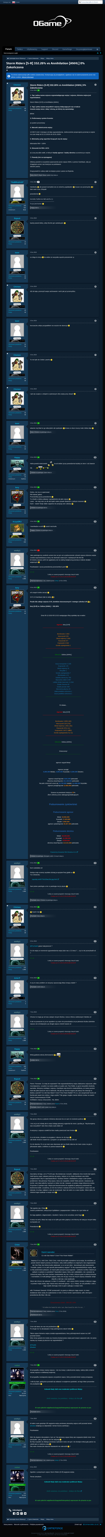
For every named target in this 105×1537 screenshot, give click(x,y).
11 (95, 487)
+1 (38, 457)
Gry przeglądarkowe (84, 49)
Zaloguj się (7, 2)
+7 (38, 587)
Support (44, 49)
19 (95, 1012)
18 (95, 978)
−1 (38, 550)
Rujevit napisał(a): (48, 1252)
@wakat (33, 1347)
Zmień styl (78, 1524)
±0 (38, 182)
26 (95, 1321)
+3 (38, 863)
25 (95, 1244)
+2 (38, 423)
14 (95, 587)
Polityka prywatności (37, 1524)
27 (95, 1365)
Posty (10, 110)
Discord (55, 49)
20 (95, 1049)
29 (95, 1467)
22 (95, 1114)
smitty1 (57, 580)
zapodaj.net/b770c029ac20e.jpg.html (44, 879)
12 (95, 521)
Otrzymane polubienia (15, 108)
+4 (38, 90)
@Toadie (33, 1345)
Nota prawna (8, 1524)
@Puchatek (34, 946)
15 (95, 863)
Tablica (20, 49)
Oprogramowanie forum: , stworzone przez (52, 1533)
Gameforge (67, 49)
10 (95, 457)
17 (95, 941)
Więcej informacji (27, 77)
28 (95, 1418)
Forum (8, 49)
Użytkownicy (32, 49)
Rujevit (57, 1103)
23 (95, 1169)
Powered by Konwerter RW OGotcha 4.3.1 (63, 852)
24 (95, 1203)
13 (95, 550)
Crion (56, 1311)
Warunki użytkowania (21, 1524)
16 (95, 907)
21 (95, 1078)
